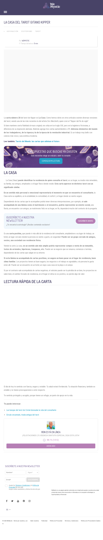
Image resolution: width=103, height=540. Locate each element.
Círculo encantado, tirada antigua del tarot (22, 415)
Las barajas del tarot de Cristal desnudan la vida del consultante (31, 410)
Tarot (38, 31)
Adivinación (12, 31)
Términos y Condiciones (71, 521)
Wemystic (25, 41)
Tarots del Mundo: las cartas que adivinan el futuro (37, 141)
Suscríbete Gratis (85, 221)
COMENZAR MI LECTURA (51, 161)
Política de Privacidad (56, 521)
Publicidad (44, 521)
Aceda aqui (51, 446)
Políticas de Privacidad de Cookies (90, 521)
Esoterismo (26, 31)
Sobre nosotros (34, 521)
